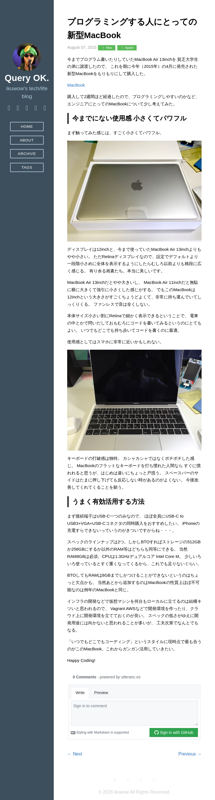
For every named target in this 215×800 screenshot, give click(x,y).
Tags (27, 167)
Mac (106, 48)
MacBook (76, 85)
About (27, 140)
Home (27, 126)
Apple (126, 48)
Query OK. (27, 78)
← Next (74, 754)
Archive (27, 154)
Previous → (190, 754)
